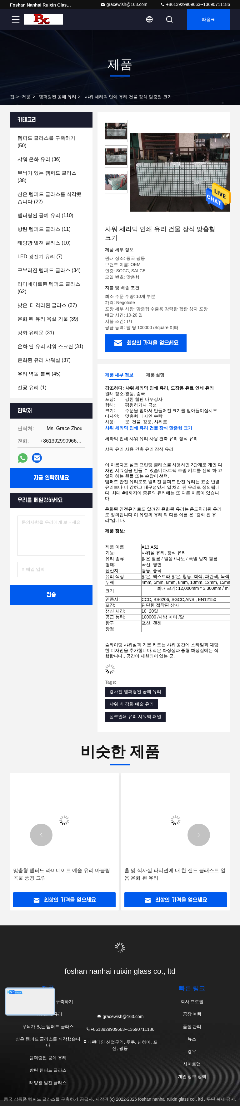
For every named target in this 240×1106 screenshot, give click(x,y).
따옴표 (208, 19)
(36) (39, 159)
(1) (32, 387)
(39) (48, 319)
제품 (26, 96)
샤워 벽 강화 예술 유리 (131, 703)
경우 (192, 1051)
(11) (44, 229)
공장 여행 (192, 1013)
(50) (46, 141)
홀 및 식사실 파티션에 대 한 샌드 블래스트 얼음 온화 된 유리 (175, 874)
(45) (39, 373)
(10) (44, 242)
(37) (44, 360)
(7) (40, 256)
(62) (49, 287)
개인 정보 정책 (192, 1076)
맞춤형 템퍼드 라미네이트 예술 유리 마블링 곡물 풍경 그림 (61, 874)
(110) (45, 215)
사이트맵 (192, 1063)
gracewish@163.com (124, 4)
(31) (36, 332)
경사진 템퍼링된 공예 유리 (135, 691)
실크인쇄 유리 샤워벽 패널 (135, 716)
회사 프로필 (192, 1001)
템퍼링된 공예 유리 (57, 96)
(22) (50, 198)
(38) (47, 176)
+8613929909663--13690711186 (195, 4)
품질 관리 (192, 1026)
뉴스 (192, 1038)
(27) (47, 305)
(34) (49, 270)
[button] (41, 835)
